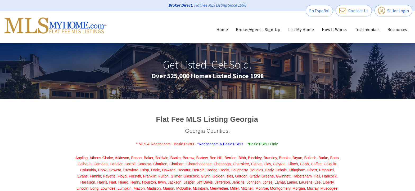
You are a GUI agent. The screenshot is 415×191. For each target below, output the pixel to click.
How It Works (334, 30)
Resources (397, 30)
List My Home (301, 30)
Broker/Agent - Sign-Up (258, 30)
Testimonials (367, 30)
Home (222, 30)
